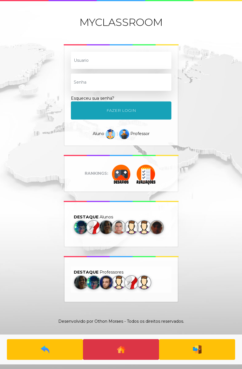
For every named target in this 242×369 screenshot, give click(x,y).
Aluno (104, 133)
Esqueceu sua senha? (92, 98)
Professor (134, 133)
